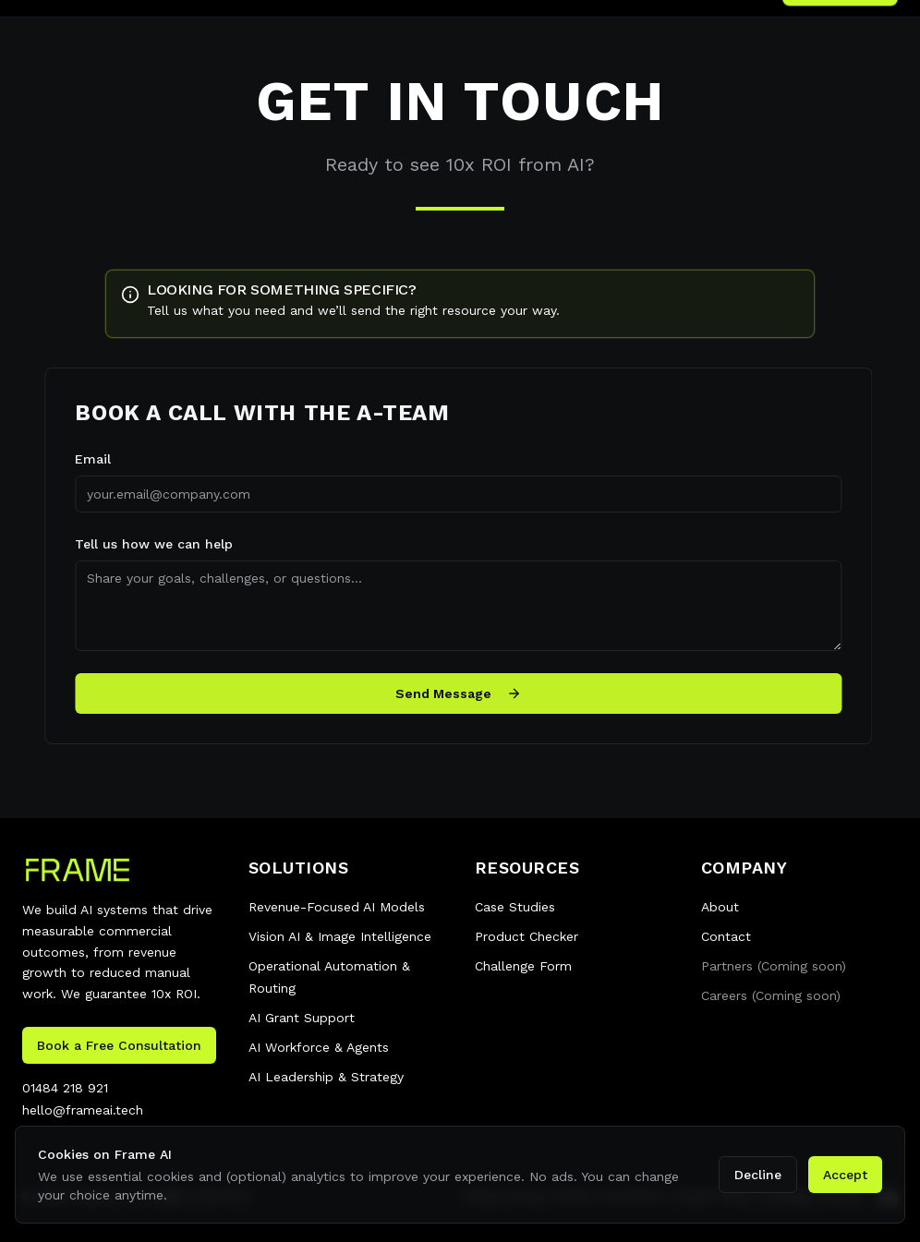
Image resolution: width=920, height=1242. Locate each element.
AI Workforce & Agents (318, 1047)
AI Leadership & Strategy (326, 1076)
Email (85, 459)
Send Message (451, 693)
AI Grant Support (301, 1017)
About (720, 906)
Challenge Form (523, 966)
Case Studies (515, 906)
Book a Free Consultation (119, 1045)
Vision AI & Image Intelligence (339, 936)
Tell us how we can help (146, 544)
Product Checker (526, 936)
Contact (726, 936)
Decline (757, 1174)
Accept (845, 1174)
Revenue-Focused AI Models (336, 906)
